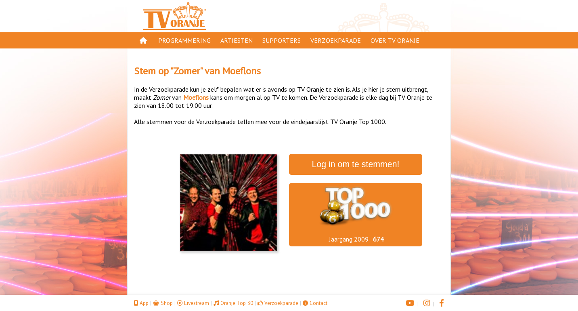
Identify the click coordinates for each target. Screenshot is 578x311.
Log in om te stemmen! (356, 164)
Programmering (184, 40)
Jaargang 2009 (349, 239)
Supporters (281, 40)
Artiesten (236, 40)
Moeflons (241, 71)
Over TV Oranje (395, 40)
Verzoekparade (335, 40)
